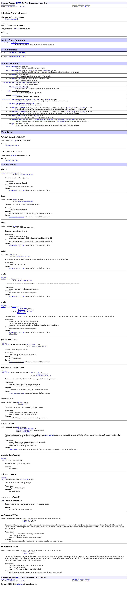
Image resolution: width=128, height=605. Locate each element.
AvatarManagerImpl (11, 19)
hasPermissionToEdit (19, 112)
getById (14, 99)
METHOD (22, 6)
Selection (46, 72)
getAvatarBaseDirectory (20, 94)
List (3, 85)
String (8, 53)
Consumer (61, 125)
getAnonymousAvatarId (19, 90)
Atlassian (20, 603)
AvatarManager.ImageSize (20, 44)
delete (14, 77)
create (14, 68)
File (9, 94)
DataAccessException (25, 182)
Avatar (8, 68)
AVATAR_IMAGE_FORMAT (19, 54)
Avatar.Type (31, 86)
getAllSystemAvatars (19, 86)
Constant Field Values (12, 152)
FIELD (12, 6)
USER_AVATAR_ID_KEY (19, 58)
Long (18, 77)
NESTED (8, 6)
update (14, 130)
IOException (21, 324)
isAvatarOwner (17, 121)
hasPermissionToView (19, 116)
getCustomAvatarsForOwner (21, 103)
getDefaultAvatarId (19, 108)
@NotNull (4, 287)
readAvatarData (17, 125)
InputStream (33, 72)
